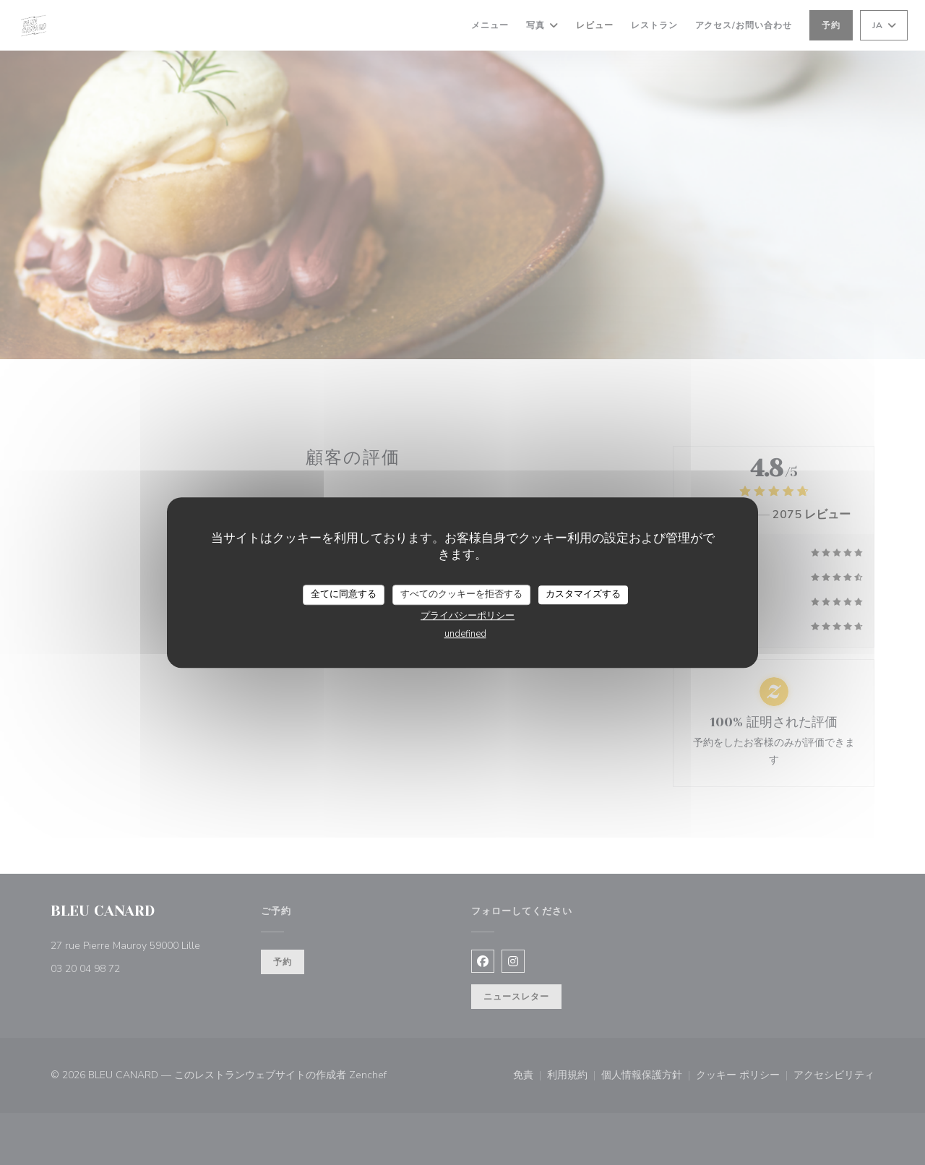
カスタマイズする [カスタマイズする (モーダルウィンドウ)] (583, 594)
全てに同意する (344, 594)
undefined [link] (465, 633)
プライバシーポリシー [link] (468, 615)
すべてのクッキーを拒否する (461, 594)
